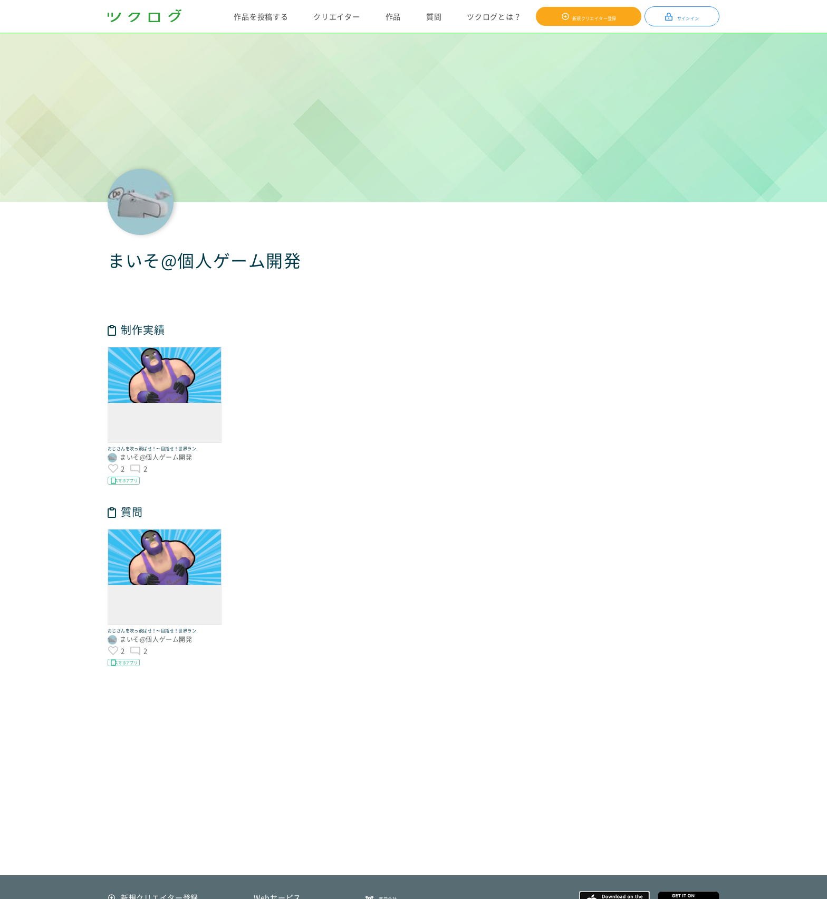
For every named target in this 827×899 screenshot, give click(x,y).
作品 (390, 16)
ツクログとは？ (492, 16)
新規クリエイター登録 (592, 16)
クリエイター (334, 16)
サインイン (687, 16)
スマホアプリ (139, 503)
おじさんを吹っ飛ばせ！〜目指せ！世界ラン (162, 458)
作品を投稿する (259, 16)
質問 (431, 16)
